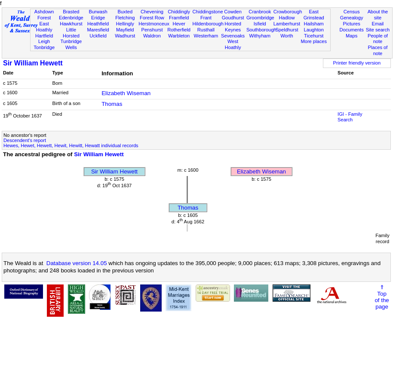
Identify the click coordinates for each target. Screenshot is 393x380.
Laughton (314, 29)
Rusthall (206, 29)
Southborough (261, 29)
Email (378, 23)
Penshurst (152, 29)
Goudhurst (233, 17)
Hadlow (287, 17)
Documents (352, 29)
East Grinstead (314, 14)
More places (314, 41)
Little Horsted (71, 32)
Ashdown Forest (44, 14)
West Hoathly (233, 44)
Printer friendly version (357, 62)
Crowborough (287, 11)
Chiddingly (179, 11)
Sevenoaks (233, 35)
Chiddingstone (208, 11)
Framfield (179, 17)
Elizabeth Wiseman (125, 93)
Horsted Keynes (232, 26)
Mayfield (125, 29)
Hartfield (44, 35)
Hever (178, 23)
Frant (206, 17)
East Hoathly (44, 26)
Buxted (124, 11)
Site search (378, 29)
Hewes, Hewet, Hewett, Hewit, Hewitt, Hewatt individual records (70, 145)
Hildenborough (208, 23)
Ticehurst (313, 35)
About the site (378, 14)
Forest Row (152, 17)
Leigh (44, 41)
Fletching (125, 17)
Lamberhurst (286, 23)
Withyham (259, 35)
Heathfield (98, 23)
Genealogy (351, 17)
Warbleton (179, 35)
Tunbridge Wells (71, 44)
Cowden (233, 11)
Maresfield (98, 29)
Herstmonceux (153, 23)
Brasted (71, 11)
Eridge (98, 17)
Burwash (98, 11)
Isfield (260, 23)
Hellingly (125, 23)
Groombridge (260, 17)
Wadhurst (125, 35)
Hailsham (314, 23)
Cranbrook (260, 11)
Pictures (351, 23)
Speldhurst (286, 29)
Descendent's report (24, 140)
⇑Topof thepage (382, 297)
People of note (378, 38)
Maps (351, 35)
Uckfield (98, 35)
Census (352, 11)
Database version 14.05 (76, 263)
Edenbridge (71, 17)
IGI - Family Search (350, 117)
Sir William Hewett (33, 63)
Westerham (206, 35)
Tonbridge (44, 47)
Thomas (111, 104)
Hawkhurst (71, 23)
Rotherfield (178, 29)
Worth (286, 35)
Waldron (152, 35)
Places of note (378, 50)
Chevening (152, 11)
